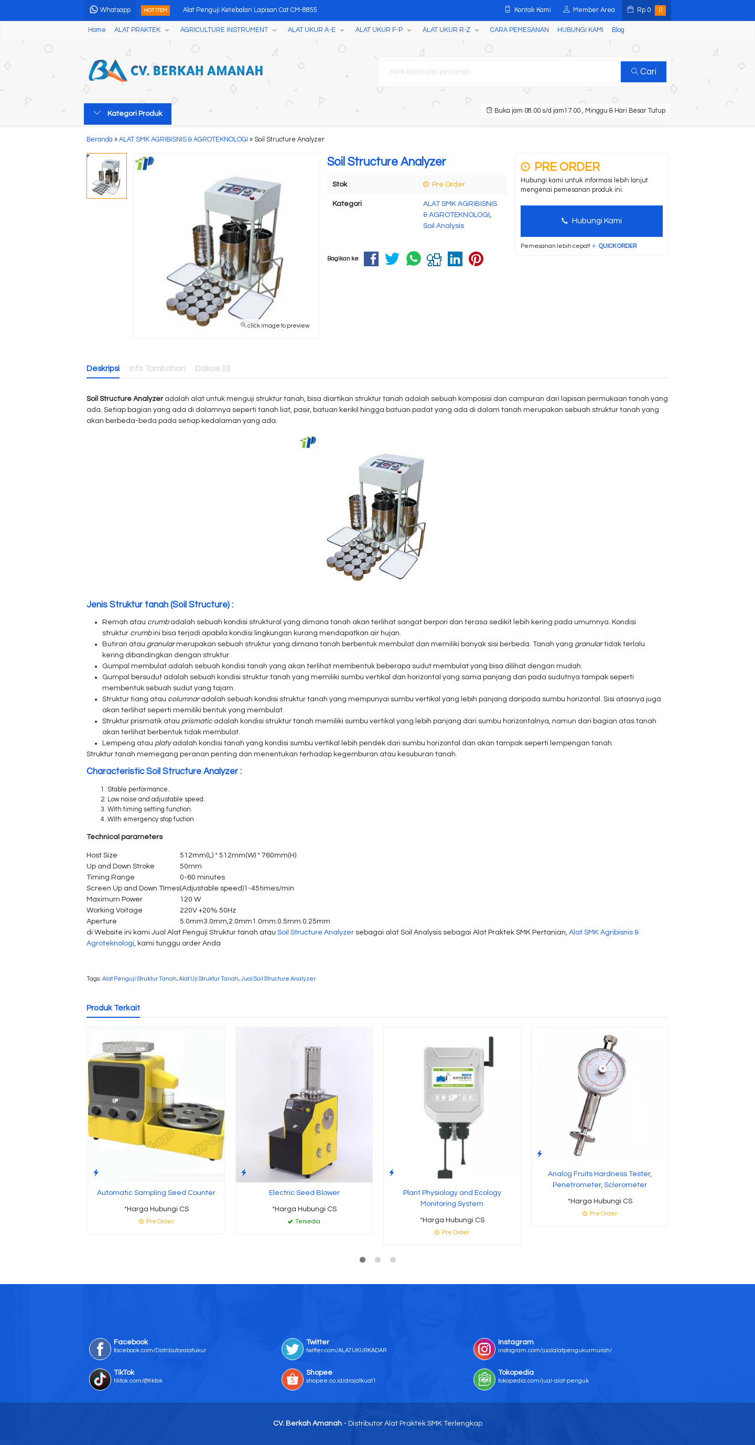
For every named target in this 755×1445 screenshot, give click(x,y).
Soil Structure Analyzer (315, 932)
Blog (618, 30)
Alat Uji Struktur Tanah (209, 979)
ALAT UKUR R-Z (446, 30)
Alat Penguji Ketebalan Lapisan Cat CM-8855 (250, 10)
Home (97, 30)
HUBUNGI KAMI (580, 30)
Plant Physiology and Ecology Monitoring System (452, 1198)
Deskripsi (103, 368)
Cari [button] (643, 72)
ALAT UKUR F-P (379, 30)
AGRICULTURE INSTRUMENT (224, 30)
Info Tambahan (157, 368)
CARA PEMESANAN (519, 30)
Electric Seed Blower (304, 1193)
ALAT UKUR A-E (312, 30)
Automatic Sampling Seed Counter (156, 1193)
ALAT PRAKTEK (137, 30)
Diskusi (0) (212, 368)
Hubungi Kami (592, 220)
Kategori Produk (127, 113)
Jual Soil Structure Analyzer (278, 979)
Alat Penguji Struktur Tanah (139, 979)
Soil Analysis (443, 226)
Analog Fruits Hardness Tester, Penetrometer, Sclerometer (600, 1179)
